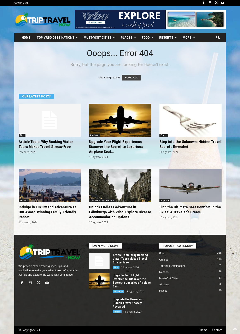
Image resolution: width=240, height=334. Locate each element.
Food (147, 37)
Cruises (163, 259)
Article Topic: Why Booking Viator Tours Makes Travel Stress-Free (46, 144)
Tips (22, 135)
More (189, 37)
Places (128, 37)
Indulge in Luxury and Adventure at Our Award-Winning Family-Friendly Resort (47, 212)
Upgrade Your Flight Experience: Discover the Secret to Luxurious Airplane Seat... (116, 146)
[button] (217, 37)
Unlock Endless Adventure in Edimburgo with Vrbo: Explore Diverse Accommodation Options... (120, 212)
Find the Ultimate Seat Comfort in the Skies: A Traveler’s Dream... (190, 209)
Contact (217, 330)
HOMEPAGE (131, 77)
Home (26, 37)
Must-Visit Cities (99, 37)
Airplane (94, 135)
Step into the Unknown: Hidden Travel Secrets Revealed (128, 303)
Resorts (168, 37)
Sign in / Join (21, 3)
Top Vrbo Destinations (57, 37)
